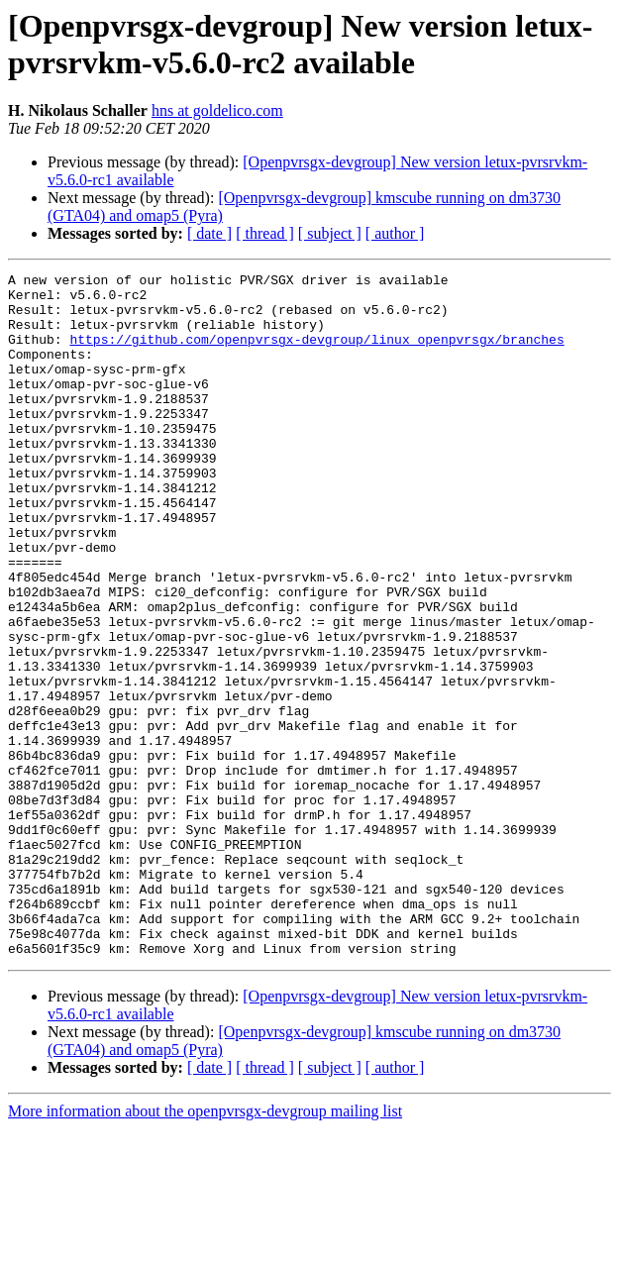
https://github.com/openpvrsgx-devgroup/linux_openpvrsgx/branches (316, 354)
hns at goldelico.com (217, 110)
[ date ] (209, 233)
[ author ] (395, 233)
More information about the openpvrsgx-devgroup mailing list (205, 1247)
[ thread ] (265, 233)
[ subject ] (329, 233)
